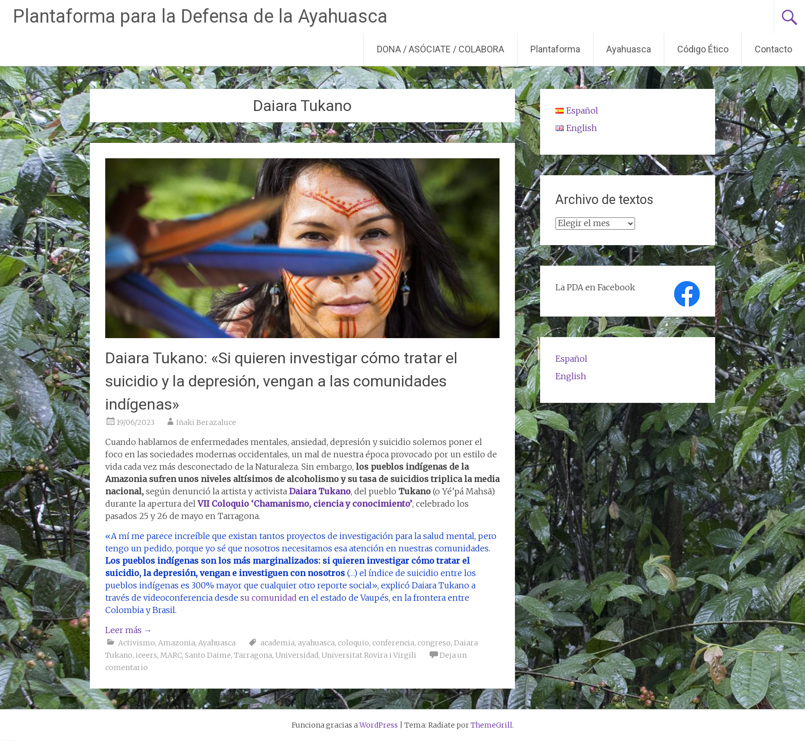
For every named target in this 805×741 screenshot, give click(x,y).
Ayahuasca (628, 49)
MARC (171, 655)
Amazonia (176, 642)
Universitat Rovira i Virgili (368, 655)
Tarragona (253, 655)
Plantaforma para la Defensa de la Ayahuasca (200, 16)
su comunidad (268, 597)
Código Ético (703, 49)
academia (277, 642)
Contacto (773, 49)
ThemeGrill (491, 725)
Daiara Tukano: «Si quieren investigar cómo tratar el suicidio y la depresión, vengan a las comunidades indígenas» (281, 381)
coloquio (353, 642)
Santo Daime (208, 655)
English (570, 376)
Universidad (296, 655)
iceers (146, 655)
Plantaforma (555, 49)
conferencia (393, 642)
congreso (434, 642)
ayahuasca (316, 642)
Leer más (128, 630)
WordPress (378, 725)
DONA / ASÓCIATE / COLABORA (440, 49)
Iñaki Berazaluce (206, 422)
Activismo (136, 642)
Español (571, 359)
